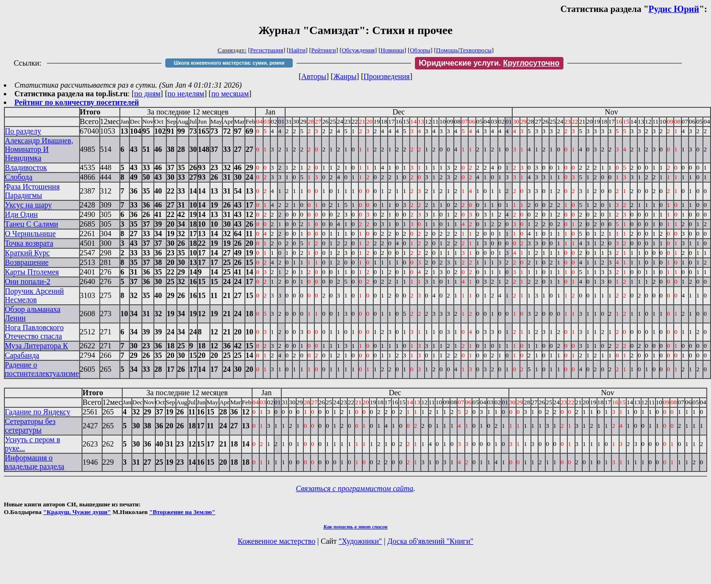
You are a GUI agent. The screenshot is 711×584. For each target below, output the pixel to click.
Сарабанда (22, 355)
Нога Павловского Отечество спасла (34, 331)
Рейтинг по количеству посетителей (76, 102)
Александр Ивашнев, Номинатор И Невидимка (39, 149)
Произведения (387, 76)
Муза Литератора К (36, 346)
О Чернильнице (30, 233)
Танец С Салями (31, 224)
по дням (147, 94)
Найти (297, 50)
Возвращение (26, 262)
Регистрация (266, 50)
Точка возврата (29, 243)
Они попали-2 (27, 281)
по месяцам (230, 94)
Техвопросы (475, 50)
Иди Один (21, 214)
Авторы (313, 76)
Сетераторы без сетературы (30, 425)
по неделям (186, 94)
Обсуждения (358, 50)
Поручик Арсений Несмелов (34, 295)
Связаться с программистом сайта (354, 488)
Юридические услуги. (489, 63)
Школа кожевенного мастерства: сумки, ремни (229, 63)
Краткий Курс (27, 253)
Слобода (19, 177)
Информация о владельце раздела (34, 462)
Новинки (392, 50)
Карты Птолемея (32, 272)
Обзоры (420, 50)
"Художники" (360, 541)
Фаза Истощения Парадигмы (32, 191)
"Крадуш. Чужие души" (77, 511)
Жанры (344, 76)
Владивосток (26, 167)
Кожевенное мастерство (276, 541)
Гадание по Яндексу (37, 412)
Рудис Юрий (674, 9)
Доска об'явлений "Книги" (430, 541)
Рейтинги (323, 50)
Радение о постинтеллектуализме (42, 369)
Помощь (447, 50)
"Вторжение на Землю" (182, 511)
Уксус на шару (28, 205)
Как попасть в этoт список (355, 526)
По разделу (23, 131)
